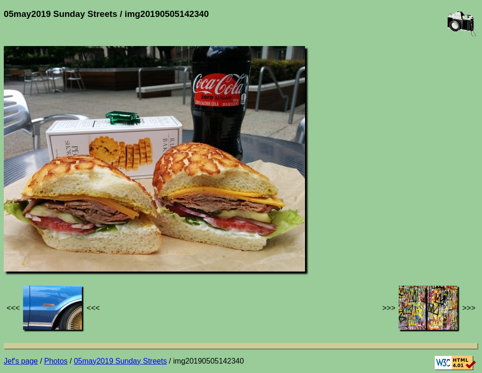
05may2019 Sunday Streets (120, 361)
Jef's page (21, 361)
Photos (56, 361)
